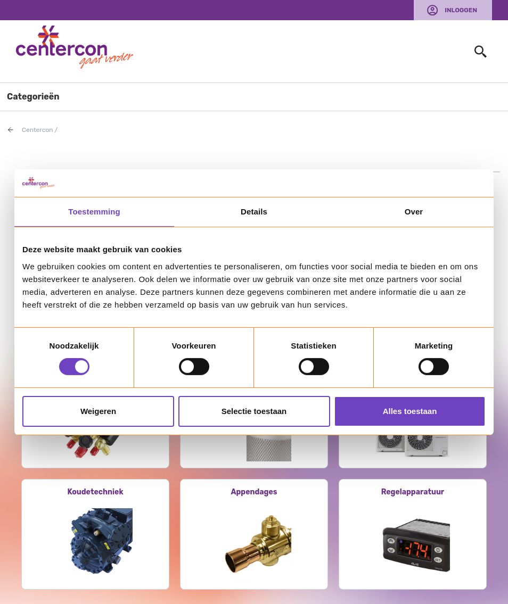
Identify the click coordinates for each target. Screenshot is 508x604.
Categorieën (33, 97)
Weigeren (98, 411)
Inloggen (461, 10)
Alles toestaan (410, 411)
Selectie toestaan (254, 411)
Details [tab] (254, 211)
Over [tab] (414, 211)
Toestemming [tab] (94, 211)
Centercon (37, 130)
